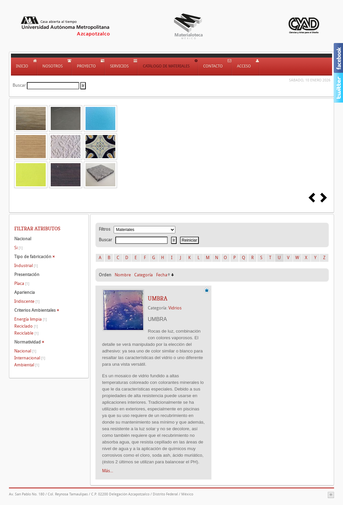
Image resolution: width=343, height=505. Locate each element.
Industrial (26, 265)
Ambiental (26, 364)
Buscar (19, 85)
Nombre (123, 274)
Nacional (25, 350)
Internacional (29, 357)
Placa (21, 283)
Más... (107, 470)
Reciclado (26, 326)
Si (18, 247)
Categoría (143, 274)
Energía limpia (30, 319)
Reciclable (26, 333)
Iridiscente (26, 301)
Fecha (161, 274)
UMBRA (157, 298)
